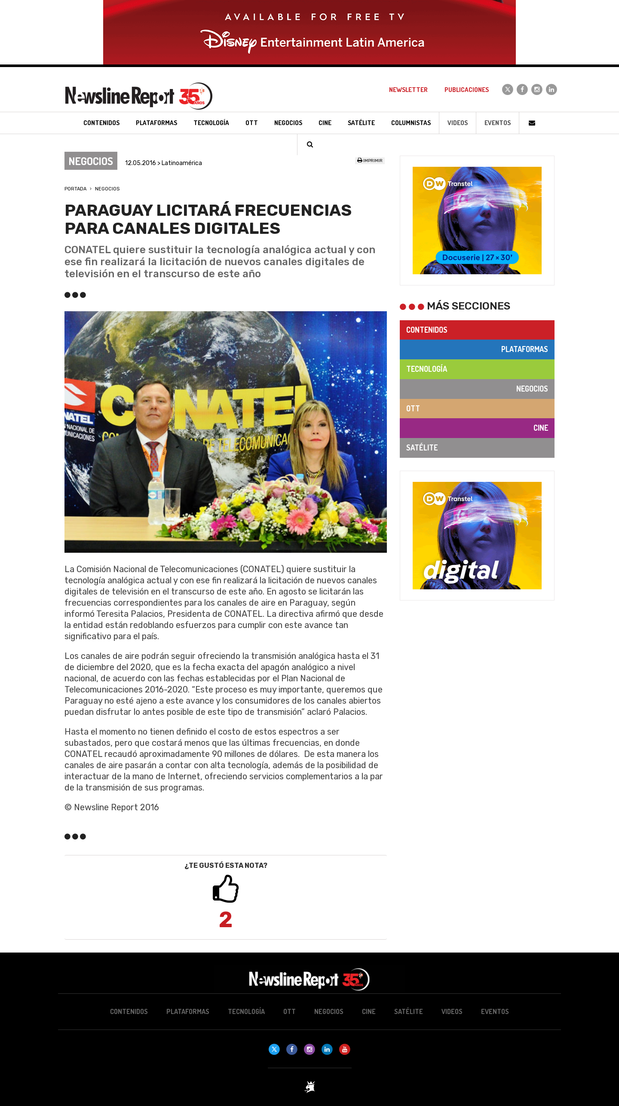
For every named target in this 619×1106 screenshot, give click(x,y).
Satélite (422, 447)
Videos (457, 123)
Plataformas (524, 349)
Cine (540, 427)
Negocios (107, 189)
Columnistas (411, 123)
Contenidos (426, 329)
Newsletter (408, 90)
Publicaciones (466, 90)
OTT (413, 408)
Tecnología (426, 369)
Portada (75, 189)
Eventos (497, 123)
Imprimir (370, 160)
